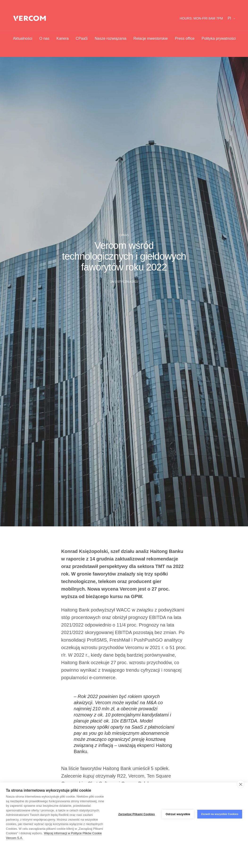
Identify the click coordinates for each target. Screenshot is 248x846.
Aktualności (22, 38)
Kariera (63, 38)
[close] (240, 784)
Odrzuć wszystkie (178, 814)
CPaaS (82, 38)
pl (229, 18)
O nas (44, 38)
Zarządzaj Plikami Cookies (136, 814)
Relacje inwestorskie (150, 38)
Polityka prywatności (219, 38)
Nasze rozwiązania (110, 38)
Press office (184, 38)
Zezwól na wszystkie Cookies (219, 814)
